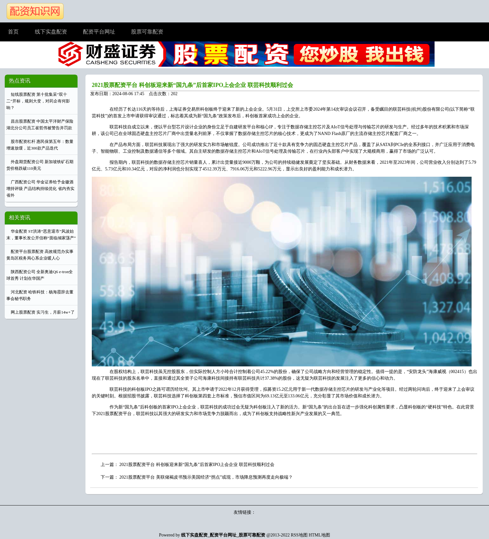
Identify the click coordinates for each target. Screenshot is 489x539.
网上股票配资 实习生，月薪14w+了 (43, 312)
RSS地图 (299, 535)
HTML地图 (319, 535)
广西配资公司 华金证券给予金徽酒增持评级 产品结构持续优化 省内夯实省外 (40, 189)
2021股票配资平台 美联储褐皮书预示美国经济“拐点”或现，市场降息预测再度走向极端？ (206, 477)
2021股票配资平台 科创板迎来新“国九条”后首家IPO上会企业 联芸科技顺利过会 (192, 85)
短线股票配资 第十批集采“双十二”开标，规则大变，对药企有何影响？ (38, 101)
